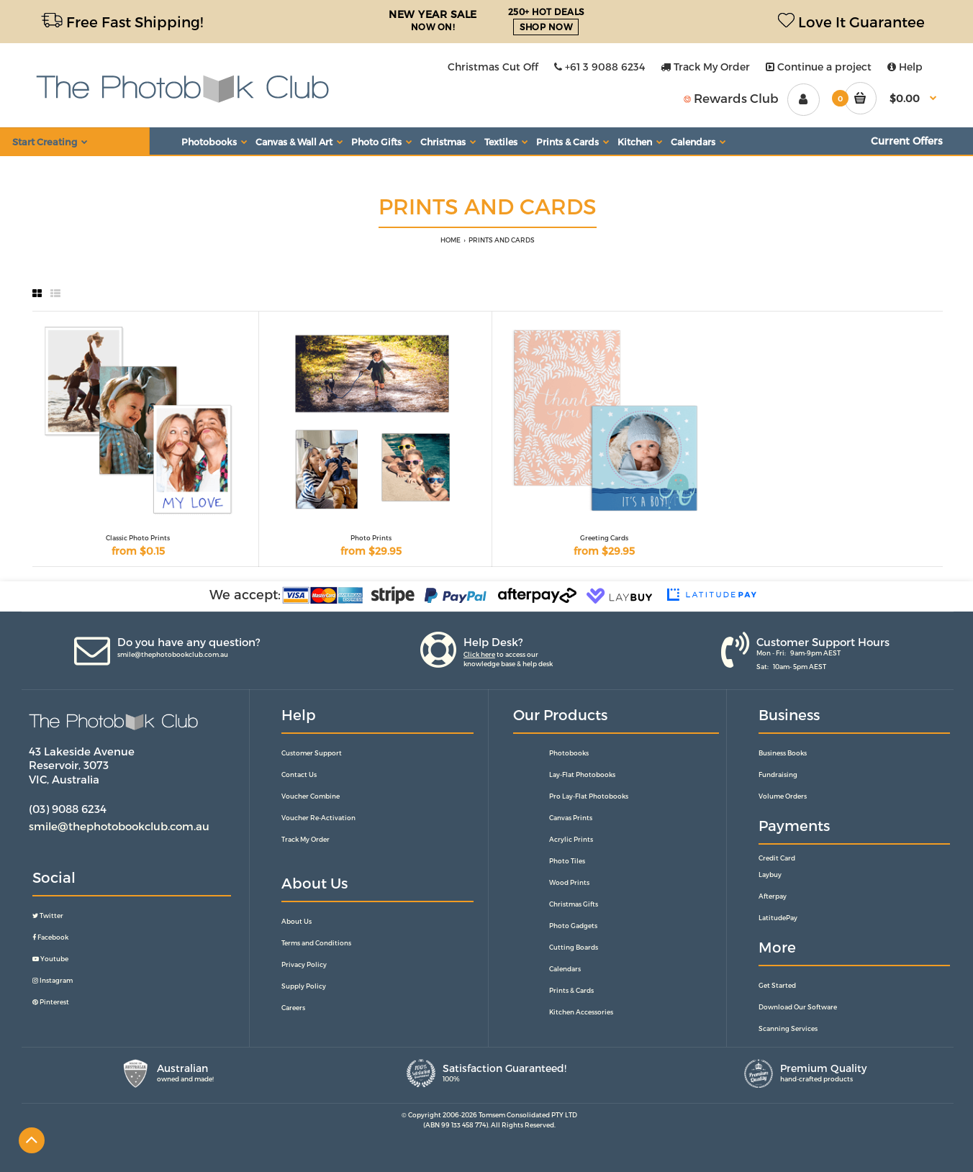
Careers (293, 1008)
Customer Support (311, 753)
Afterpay (773, 896)
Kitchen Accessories (581, 1012)
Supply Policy (303, 986)
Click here (479, 654)
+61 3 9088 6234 (599, 66)
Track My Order (705, 66)
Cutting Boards (573, 947)
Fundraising (778, 774)
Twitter (47, 915)
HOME (450, 240)
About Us (296, 921)
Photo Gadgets (573, 926)
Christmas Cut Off (493, 66)
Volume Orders (783, 796)
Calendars (565, 969)
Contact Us (299, 774)
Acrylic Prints (571, 839)
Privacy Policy (304, 964)
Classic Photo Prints (138, 538)
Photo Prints (371, 538)
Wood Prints (569, 882)
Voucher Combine (310, 796)
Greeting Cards (604, 538)
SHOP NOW (546, 27)
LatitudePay (778, 918)
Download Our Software (798, 1007)
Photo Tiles (567, 861)
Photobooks (569, 753)
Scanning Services (788, 1028)
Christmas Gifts (573, 904)
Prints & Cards (571, 990)
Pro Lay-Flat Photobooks (588, 796)
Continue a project (819, 66)
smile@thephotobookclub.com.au (172, 654)
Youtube (50, 959)
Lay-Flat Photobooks (582, 774)
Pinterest (50, 1002)
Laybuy (770, 874)
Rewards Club (731, 98)
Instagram (52, 980)
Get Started (777, 985)
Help (905, 66)
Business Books (783, 753)
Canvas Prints (570, 818)
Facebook (50, 937)
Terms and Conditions (316, 943)
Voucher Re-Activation (318, 818)
